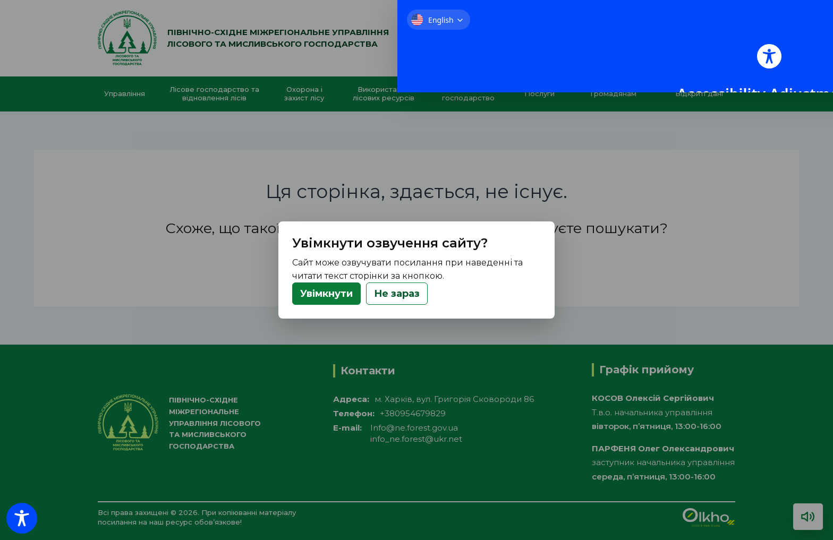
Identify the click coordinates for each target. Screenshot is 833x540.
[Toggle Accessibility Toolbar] (21, 518)
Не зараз (397, 293)
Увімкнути (326, 293)
